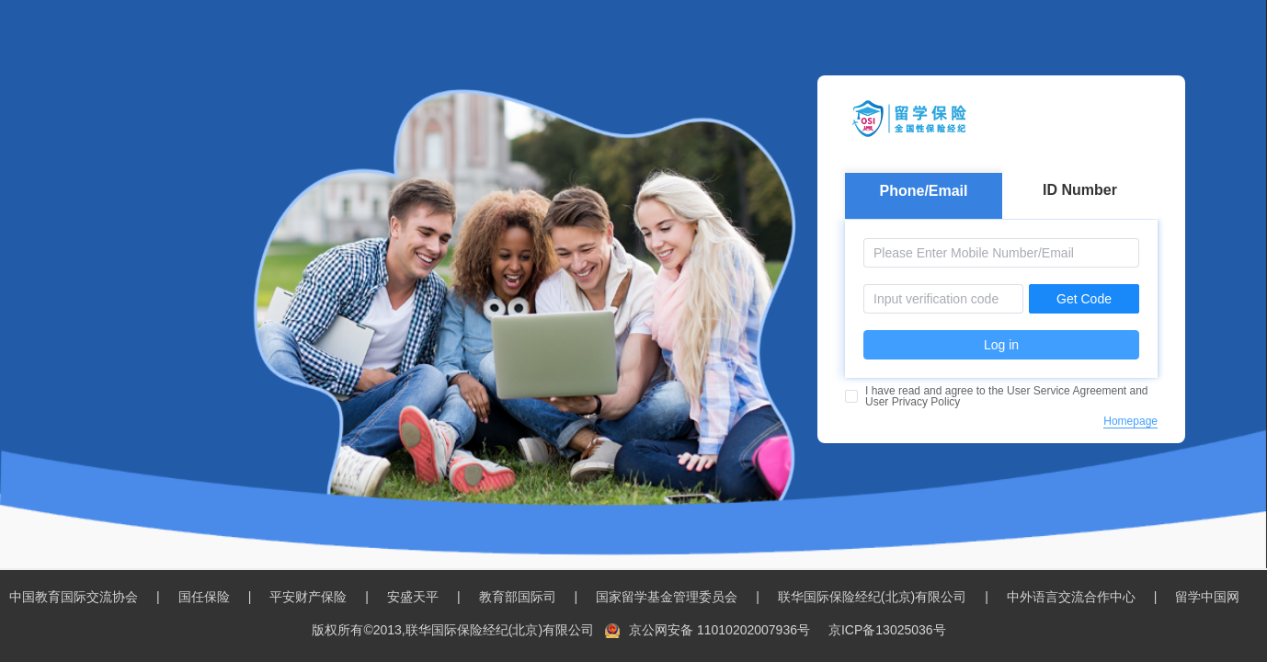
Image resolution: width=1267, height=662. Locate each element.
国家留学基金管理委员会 (666, 596)
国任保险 (204, 596)
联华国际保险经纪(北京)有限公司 (872, 596)
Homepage (1130, 421)
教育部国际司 (517, 596)
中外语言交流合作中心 (1071, 596)
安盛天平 (413, 596)
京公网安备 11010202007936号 (719, 629)
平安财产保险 (308, 596)
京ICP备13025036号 (887, 629)
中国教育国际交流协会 (73, 596)
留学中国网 (1207, 596)
